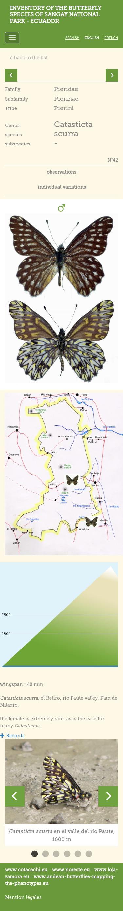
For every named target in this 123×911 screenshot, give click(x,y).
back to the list (28, 57)
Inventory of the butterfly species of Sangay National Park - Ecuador (55, 14)
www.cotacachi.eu (26, 869)
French (111, 38)
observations (61, 172)
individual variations (62, 187)
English (92, 38)
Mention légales (23, 897)
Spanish (72, 38)
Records (12, 735)
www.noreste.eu (71, 869)
